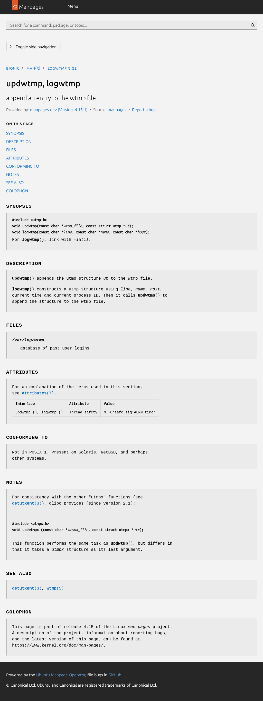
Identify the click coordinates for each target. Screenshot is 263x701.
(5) (55, 588)
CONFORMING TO (22, 166)
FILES (11, 149)
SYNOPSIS (15, 133)
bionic (13, 68)
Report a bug (144, 109)
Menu (73, 6)
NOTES (12, 174)
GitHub (114, 674)
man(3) (33, 68)
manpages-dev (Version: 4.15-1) (59, 109)
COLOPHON (17, 190)
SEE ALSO (15, 182)
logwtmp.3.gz (62, 68)
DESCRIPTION (18, 141)
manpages (117, 109)
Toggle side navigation (36, 46)
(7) (38, 393)
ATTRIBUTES (17, 158)
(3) (27, 503)
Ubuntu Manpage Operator (60, 674)
